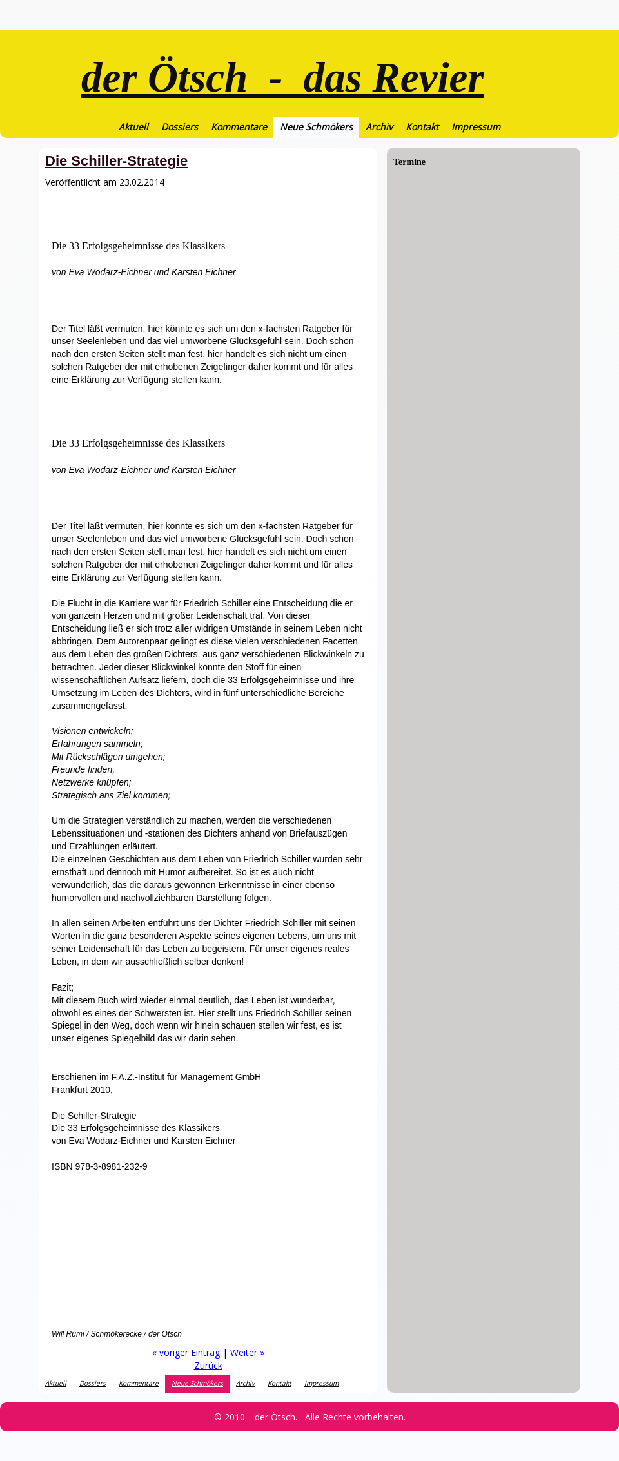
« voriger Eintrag (186, 1352)
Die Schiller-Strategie (116, 161)
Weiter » (247, 1352)
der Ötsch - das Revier (282, 77)
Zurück (208, 1365)
